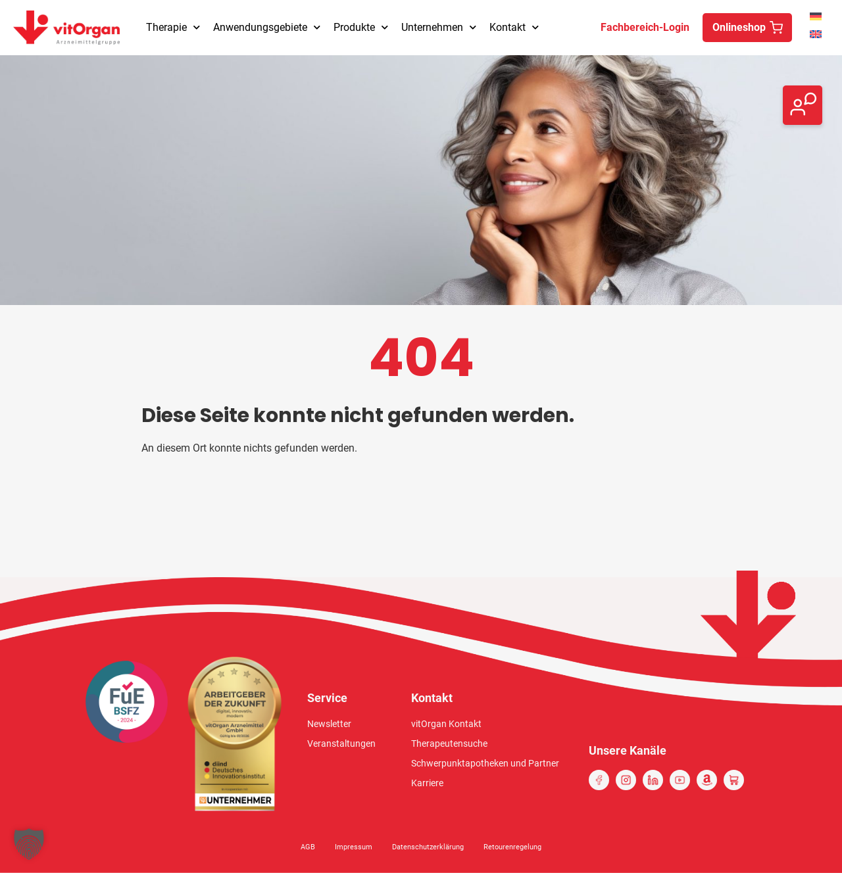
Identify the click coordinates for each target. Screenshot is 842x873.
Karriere (427, 783)
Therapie (173, 27)
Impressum (353, 847)
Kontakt (514, 27)
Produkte (361, 27)
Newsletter (329, 724)
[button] (29, 844)
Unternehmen (438, 27)
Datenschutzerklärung (428, 847)
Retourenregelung (512, 847)
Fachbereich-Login (645, 27)
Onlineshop (739, 27)
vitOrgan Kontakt (446, 724)
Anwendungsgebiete (266, 27)
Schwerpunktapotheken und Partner (485, 763)
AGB (308, 847)
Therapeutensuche (449, 743)
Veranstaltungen (341, 743)
